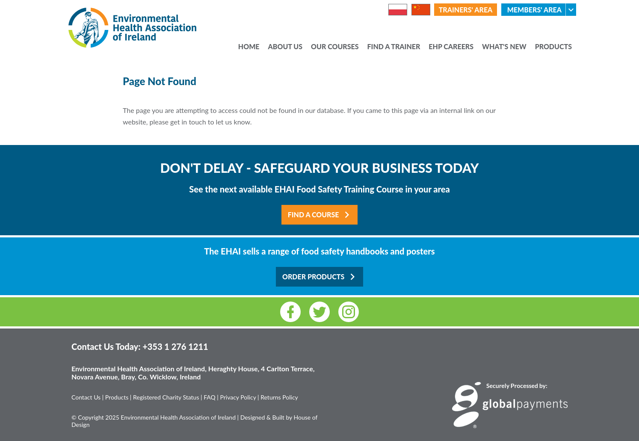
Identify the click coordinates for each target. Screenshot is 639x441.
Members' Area (541, 9)
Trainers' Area (466, 10)
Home (249, 47)
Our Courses (335, 47)
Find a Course (321, 214)
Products (553, 47)
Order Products (320, 276)
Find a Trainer (393, 47)
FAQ (210, 397)
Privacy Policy (238, 397)
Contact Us (86, 397)
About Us (285, 47)
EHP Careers (451, 47)
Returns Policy (279, 397)
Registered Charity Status (166, 397)
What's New (504, 47)
